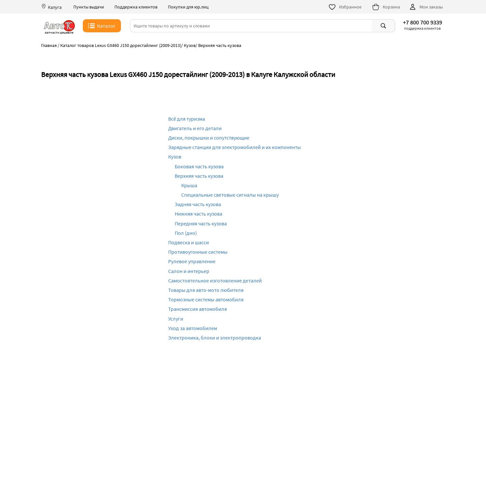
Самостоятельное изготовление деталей (215, 280)
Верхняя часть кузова (199, 176)
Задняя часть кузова (198, 204)
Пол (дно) (186, 233)
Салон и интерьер (188, 271)
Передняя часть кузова (201, 223)
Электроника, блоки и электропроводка (214, 337)
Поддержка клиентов (135, 7)
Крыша (189, 185)
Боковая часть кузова (199, 166)
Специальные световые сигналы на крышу (230, 194)
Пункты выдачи (88, 7)
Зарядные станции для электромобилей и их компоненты (234, 147)
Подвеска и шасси (188, 242)
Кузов (174, 156)
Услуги (175, 318)
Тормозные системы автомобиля (205, 299)
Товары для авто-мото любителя (205, 290)
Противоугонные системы (198, 252)
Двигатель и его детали (195, 128)
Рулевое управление (191, 261)
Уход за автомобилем (192, 328)
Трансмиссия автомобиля (197, 309)
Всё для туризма (186, 118)
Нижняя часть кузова (198, 213)
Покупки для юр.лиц (188, 7)
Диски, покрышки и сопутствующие (208, 137)
